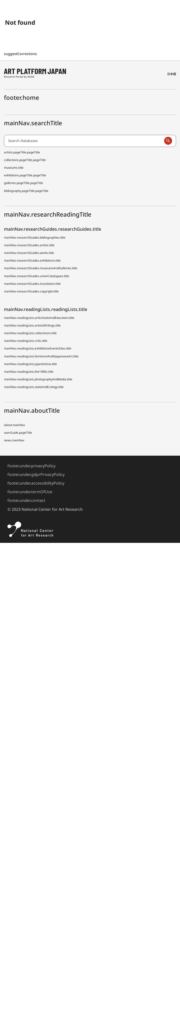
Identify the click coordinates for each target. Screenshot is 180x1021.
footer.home (21, 97)
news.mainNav (14, 440)
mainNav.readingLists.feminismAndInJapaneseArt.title (41, 356)
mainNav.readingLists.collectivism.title (30, 333)
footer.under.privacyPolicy (31, 466)
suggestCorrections (21, 53)
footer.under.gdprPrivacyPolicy (36, 474)
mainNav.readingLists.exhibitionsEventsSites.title (37, 348)
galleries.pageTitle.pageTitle (23, 183)
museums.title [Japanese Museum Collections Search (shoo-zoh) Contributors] (14, 167)
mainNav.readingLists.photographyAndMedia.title (38, 379)
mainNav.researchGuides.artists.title (29, 245)
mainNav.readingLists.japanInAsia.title (30, 364)
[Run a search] (168, 141)
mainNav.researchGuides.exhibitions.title (32, 260)
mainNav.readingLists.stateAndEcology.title (34, 387)
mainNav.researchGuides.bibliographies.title (34, 237)
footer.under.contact (26, 500)
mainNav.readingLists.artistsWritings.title (32, 325)
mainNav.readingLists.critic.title (25, 341)
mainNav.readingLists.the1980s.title (28, 371)
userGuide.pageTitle (18, 432)
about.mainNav (14, 425)
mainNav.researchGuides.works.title (29, 253)
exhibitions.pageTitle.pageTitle (25, 175)
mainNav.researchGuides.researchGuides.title (52, 229)
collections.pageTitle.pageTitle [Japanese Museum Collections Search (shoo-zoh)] (25, 160)
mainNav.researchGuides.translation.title (32, 284)
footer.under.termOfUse (29, 491)
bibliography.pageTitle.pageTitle (26, 191)
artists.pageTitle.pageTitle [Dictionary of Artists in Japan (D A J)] (22, 152)
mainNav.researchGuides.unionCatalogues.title (36, 276)
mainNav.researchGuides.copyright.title (31, 291)
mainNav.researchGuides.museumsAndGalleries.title (40, 268)
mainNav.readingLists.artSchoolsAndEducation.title (39, 318)
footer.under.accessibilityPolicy (35, 483)
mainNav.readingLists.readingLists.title (45, 309)
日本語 (171, 74)
